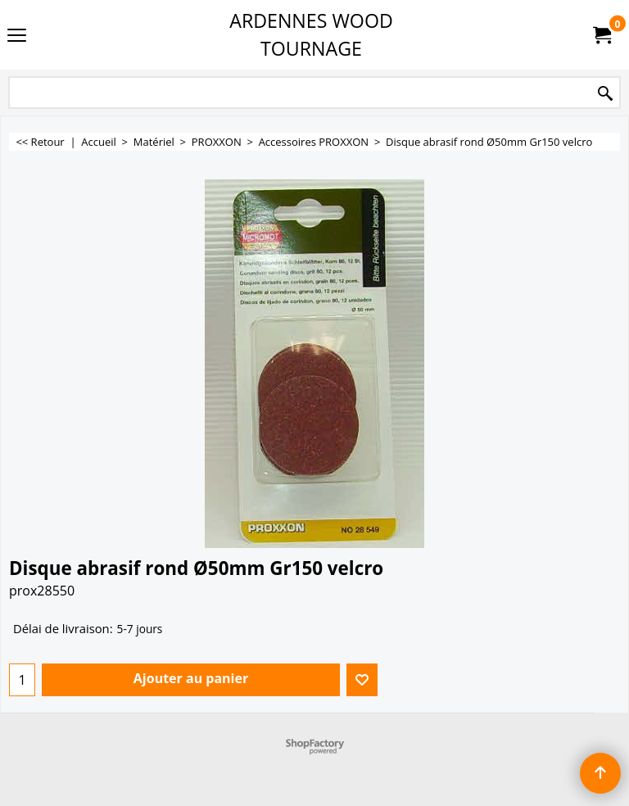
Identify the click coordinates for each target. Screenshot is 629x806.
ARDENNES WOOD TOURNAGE (311, 34)
